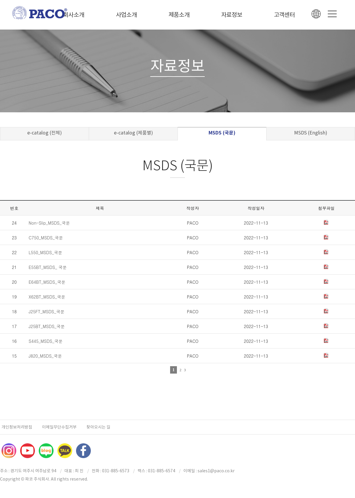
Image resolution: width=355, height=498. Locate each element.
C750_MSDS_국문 (46, 238)
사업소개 (126, 15)
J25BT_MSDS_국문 (47, 326)
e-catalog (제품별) (133, 133)
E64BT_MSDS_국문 (47, 282)
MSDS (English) (310, 133)
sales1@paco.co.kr (216, 470)
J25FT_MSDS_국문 (46, 311)
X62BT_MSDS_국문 (47, 297)
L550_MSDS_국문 (45, 252)
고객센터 (284, 15)
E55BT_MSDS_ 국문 (48, 267)
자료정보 (231, 15)
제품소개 (179, 15)
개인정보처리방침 (16, 427)
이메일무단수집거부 (59, 427)
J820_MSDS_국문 (45, 356)
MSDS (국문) (222, 133)
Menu (332, 14)
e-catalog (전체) (44, 133)
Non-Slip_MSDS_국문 (49, 223)
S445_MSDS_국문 (46, 341)
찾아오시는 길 (98, 427)
